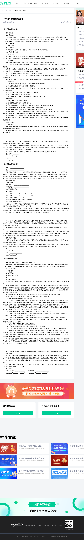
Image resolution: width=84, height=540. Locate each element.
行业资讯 (66, 3)
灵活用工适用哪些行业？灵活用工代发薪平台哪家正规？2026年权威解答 (31, 471)
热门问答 (55, 3)
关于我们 (77, 3)
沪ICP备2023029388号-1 (61, 536)
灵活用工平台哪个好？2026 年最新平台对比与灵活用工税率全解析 (31, 446)
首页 (17, 3)
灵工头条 (8, 10)
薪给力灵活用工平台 (30, 3)
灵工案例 (45, 3)
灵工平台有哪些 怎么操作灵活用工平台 (31, 459)
